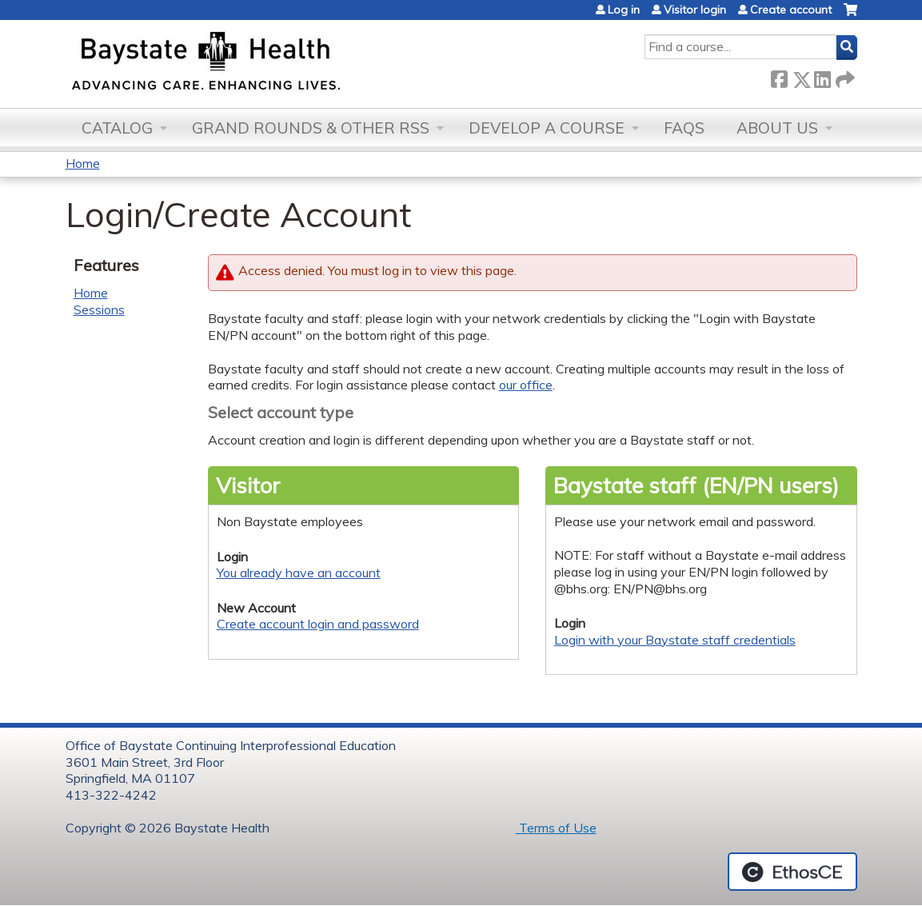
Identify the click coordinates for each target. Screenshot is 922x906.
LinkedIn (822, 76)
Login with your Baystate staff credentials (675, 640)
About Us (777, 128)
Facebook (779, 76)
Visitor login (695, 9)
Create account (791, 9)
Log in (624, 9)
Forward (844, 76)
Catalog (117, 128)
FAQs (684, 128)
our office (526, 385)
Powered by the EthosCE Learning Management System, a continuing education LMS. (792, 871)
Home (83, 163)
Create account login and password (318, 624)
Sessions (99, 309)
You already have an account (299, 573)
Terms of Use (556, 828)
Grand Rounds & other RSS (310, 128)
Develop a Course (547, 128)
